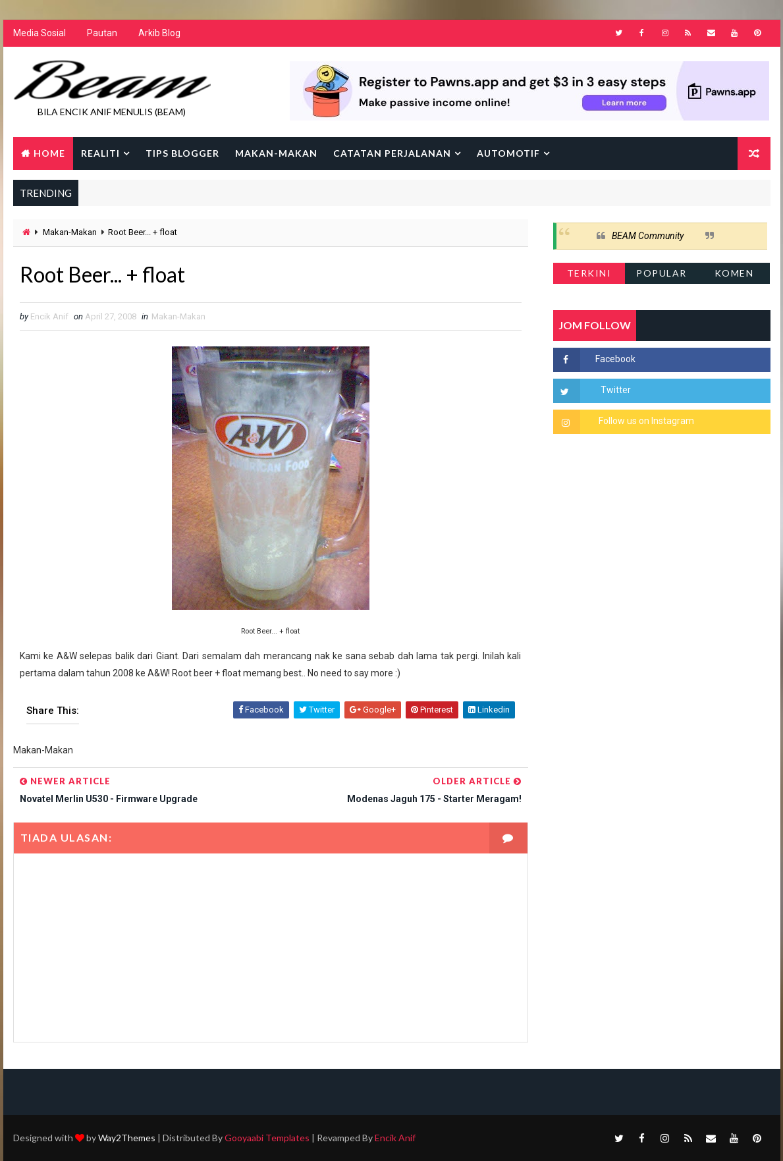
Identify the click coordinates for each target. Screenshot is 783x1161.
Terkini (589, 273)
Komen (734, 273)
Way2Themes (126, 1137)
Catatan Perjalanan (392, 153)
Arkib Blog (159, 33)
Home (49, 153)
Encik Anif (395, 1137)
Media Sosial (39, 33)
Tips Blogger (182, 153)
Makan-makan (276, 153)
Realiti (100, 153)
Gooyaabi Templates (267, 1137)
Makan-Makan (70, 232)
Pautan (102, 33)
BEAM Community (648, 235)
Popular (661, 273)
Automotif (508, 153)
